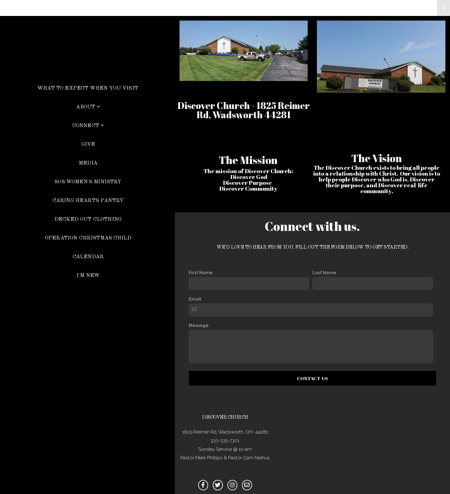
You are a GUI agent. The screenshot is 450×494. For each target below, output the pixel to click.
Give (88, 144)
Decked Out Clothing (88, 219)
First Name (201, 272)
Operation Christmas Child (88, 238)
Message (199, 325)
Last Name (324, 272)
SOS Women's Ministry (87, 182)
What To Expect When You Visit (88, 88)
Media (88, 163)
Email (195, 299)
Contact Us (312, 378)
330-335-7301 (225, 440)
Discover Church (87, 62)
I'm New (88, 275)
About (88, 107)
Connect (88, 125)
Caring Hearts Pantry (88, 200)
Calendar (88, 256)
